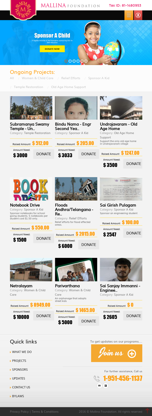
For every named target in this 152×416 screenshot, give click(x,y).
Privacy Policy (19, 411)
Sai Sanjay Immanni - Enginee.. (120, 288)
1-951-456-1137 (122, 378)
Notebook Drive (25, 205)
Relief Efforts (70, 78)
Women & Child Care (37, 78)
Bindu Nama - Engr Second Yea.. (73, 126)
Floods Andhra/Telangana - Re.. (74, 209)
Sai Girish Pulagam (118, 205)
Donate (43, 153)
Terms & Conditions (45, 411)
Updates (18, 378)
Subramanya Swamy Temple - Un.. (29, 126)
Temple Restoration (28, 86)
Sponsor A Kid (98, 78)
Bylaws (18, 396)
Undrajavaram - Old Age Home (118, 126)
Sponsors (20, 369)
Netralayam (21, 286)
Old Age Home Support (68, 86)
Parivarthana (67, 286)
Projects (19, 360)
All (12, 78)
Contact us (21, 387)
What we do (22, 352)
